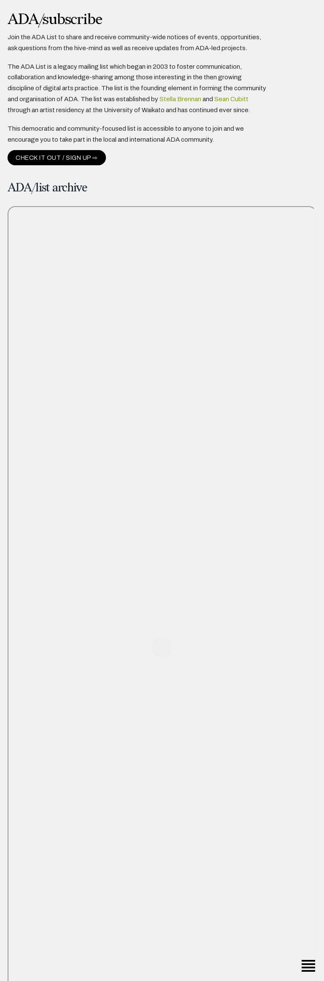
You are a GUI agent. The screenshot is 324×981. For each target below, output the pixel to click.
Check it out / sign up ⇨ (57, 158)
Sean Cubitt (231, 100)
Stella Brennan (180, 100)
